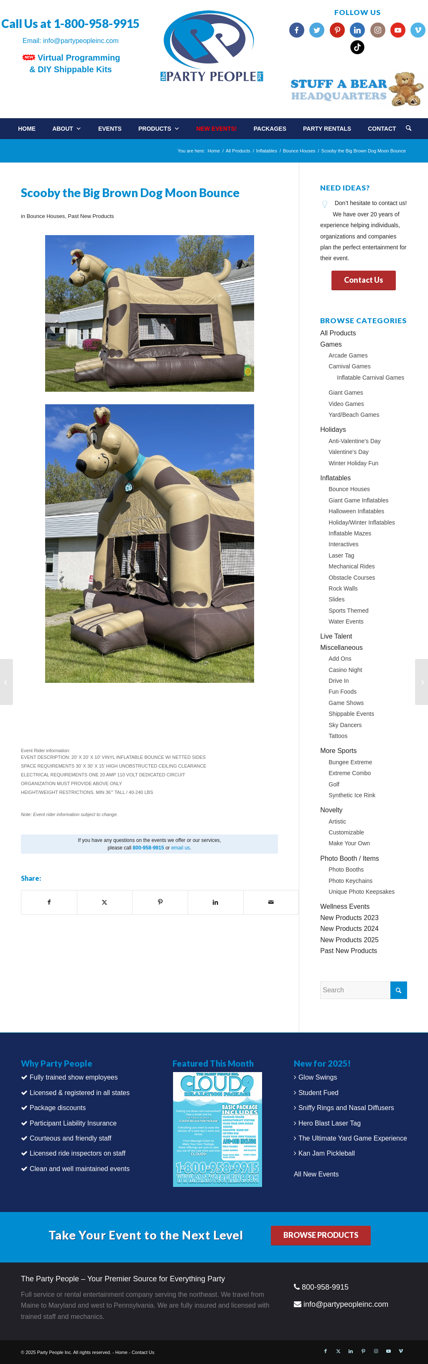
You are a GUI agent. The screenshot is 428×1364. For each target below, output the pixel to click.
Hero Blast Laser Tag (329, 1123)
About (67, 128)
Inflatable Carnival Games (370, 377)
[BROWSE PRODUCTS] (321, 1235)
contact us (392, 203)
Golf (334, 784)
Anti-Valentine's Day (355, 441)
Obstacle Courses (352, 577)
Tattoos (338, 736)
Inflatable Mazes (350, 533)
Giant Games (346, 392)
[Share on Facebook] (49, 902)
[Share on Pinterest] (160, 902)
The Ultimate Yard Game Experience (352, 1138)
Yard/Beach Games (354, 414)
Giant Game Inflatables (358, 500)
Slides (336, 599)
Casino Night (345, 670)
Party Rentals (327, 128)
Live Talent (336, 636)
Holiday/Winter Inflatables (362, 522)
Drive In (339, 680)
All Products (338, 333)
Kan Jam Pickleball (326, 1153)
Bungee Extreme (350, 762)
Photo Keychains (350, 880)
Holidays (333, 429)
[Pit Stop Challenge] (421, 682)
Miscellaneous (341, 647)
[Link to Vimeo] (401, 1351)
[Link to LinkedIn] (350, 1351)
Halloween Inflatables (356, 511)
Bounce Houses (46, 216)
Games (331, 344)
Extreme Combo (350, 773)
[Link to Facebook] (325, 1351)
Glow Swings (317, 1077)
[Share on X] (104, 902)
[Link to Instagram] (375, 1351)
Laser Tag (341, 555)
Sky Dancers (345, 725)
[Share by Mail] (271, 902)
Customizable (346, 832)
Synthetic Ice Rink (352, 795)
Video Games (346, 404)
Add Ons (340, 658)
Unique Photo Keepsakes (362, 891)
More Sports (338, 750)
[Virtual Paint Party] (6, 682)
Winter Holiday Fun (353, 463)
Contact (382, 128)
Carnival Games (349, 366)
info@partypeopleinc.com (81, 40)
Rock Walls (343, 588)
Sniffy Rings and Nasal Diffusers (346, 1107)
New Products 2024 (349, 928)
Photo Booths (346, 869)
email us (180, 848)
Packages (270, 128)
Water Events (346, 621)
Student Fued (318, 1092)
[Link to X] (338, 1351)
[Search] (408, 128)
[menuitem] (417, 125)
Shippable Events (351, 713)
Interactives (344, 544)
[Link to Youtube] (388, 1351)
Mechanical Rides (352, 566)
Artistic (337, 821)
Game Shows (346, 703)
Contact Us (143, 1352)
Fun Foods (343, 691)
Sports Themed (348, 610)
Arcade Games (348, 355)
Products (159, 128)
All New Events (316, 1174)
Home (27, 128)
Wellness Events (344, 906)
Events (110, 128)
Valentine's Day (349, 452)
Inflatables (335, 478)
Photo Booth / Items (349, 858)
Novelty (331, 810)
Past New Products (91, 216)
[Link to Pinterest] (363, 1351)
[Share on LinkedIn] (215, 902)
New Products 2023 (349, 917)
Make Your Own (349, 843)
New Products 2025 (349, 939)
